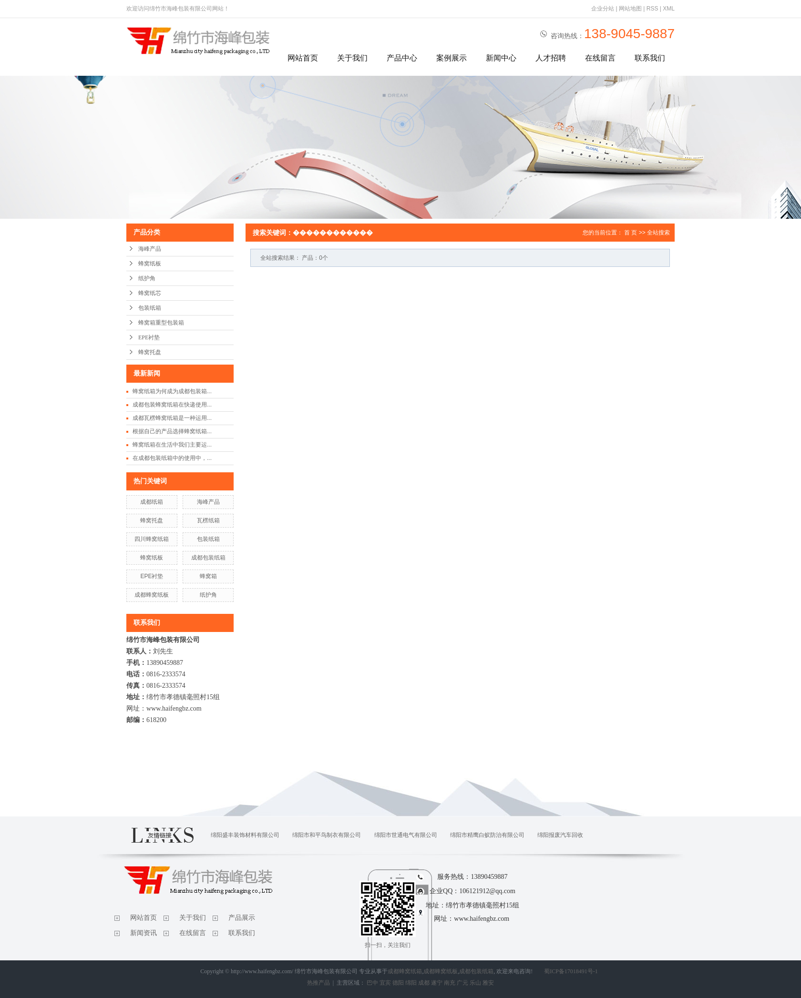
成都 (424, 982)
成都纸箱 (151, 502)
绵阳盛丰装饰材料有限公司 (245, 835)
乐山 (475, 982)
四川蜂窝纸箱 (151, 539)
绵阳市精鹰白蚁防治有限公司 (487, 835)
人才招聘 (550, 58)
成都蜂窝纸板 (151, 594)
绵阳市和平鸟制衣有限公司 (326, 835)
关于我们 (352, 58)
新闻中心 (501, 58)
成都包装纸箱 (208, 557)
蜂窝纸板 (149, 263)
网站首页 (303, 58)
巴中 (372, 982)
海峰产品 (149, 248)
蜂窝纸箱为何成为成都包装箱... (172, 391)
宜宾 (385, 982)
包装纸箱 (149, 308)
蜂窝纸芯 (149, 293)
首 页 (630, 232)
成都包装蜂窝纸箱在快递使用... (172, 404)
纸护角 (146, 278)
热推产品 (318, 982)
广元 (462, 982)
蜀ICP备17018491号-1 (571, 971)
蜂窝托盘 (149, 352)
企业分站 (602, 8)
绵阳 (411, 982)
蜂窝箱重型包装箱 (161, 322)
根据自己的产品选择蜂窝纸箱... (172, 431)
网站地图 (630, 8)
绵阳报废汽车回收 (560, 835)
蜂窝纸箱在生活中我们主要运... (172, 444)
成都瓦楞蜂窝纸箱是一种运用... (172, 418)
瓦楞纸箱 (208, 520)
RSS (652, 8)
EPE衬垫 (149, 337)
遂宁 (436, 982)
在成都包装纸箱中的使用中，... (172, 458)
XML (669, 8)
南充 (449, 982)
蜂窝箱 (208, 576)
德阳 (398, 982)
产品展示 (241, 917)
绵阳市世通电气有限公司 (405, 835)
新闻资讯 (143, 933)
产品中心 (402, 58)
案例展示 (451, 58)
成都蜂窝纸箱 (405, 971)
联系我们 (650, 58)
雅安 (488, 982)
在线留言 (600, 58)
